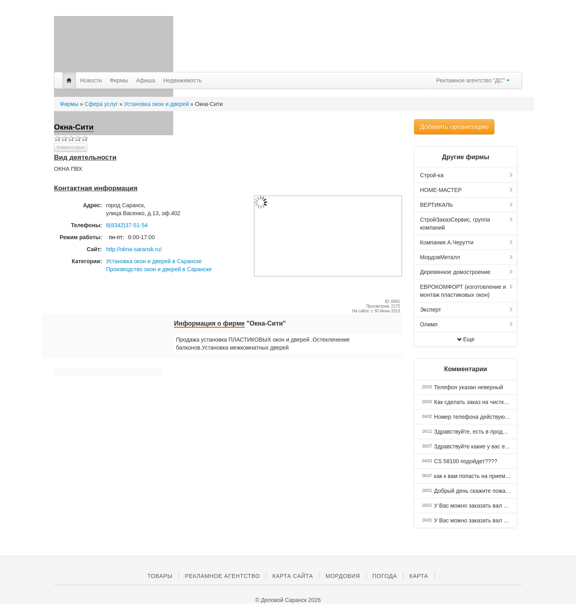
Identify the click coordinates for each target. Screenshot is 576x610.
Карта (418, 576)
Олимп (467, 324)
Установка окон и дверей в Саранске (154, 261)
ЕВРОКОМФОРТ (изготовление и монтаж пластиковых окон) (467, 291)
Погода (384, 576)
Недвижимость (182, 80)
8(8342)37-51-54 (127, 225)
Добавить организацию (454, 126)
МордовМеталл (467, 257)
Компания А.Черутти (467, 242)
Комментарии (70, 147)
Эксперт (467, 309)
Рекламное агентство (222, 576)
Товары (159, 576)
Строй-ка (467, 175)
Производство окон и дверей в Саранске (159, 269)
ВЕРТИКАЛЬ (467, 205)
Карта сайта (292, 576)
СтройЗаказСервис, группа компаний (467, 223)
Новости (91, 80)
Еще (466, 339)
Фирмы (119, 80)
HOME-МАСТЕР (467, 190)
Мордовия (343, 576)
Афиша (145, 80)
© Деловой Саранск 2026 (287, 600)
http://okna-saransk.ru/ (134, 249)
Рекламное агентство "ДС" (473, 80)
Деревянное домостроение (467, 272)
